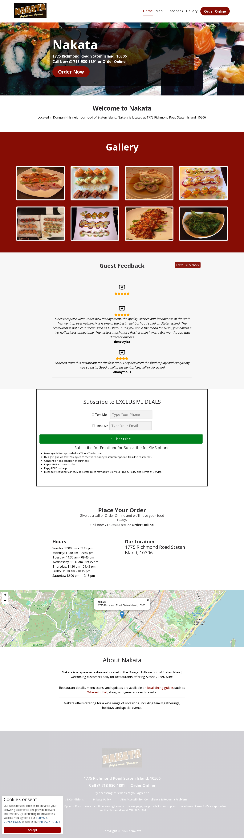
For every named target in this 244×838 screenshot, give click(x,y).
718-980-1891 (118, 521)
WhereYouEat (97, 692)
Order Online (215, 11)
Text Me (100, 415)
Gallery (191, 11)
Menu (160, 11)
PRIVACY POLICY (49, 822)
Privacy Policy (128, 471)
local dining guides (160, 688)
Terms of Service (151, 471)
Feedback (175, 11)
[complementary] (122, 618)
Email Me (100, 426)
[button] (122, 615)
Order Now (71, 71)
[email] (130, 425)
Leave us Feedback (156, 265)
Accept (32, 830)
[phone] (131, 414)
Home (148, 11)
